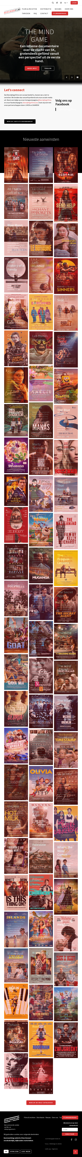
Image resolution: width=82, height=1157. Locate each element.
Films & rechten (29, 9)
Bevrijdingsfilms (67, 109)
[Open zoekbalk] (53, 3)
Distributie (45, 9)
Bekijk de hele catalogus (41, 1103)
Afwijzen (14, 1151)
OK (6, 1151)
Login (74, 3)
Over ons (69, 9)
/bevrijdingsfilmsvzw (30, 103)
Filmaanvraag (59, 13)
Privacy (46, 1144)
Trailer (47, 68)
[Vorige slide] (66, 77)
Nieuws (58, 9)
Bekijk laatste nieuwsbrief (20, 121)
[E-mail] (70, 1129)
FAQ (35, 13)
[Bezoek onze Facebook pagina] (57, 3)
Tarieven (26, 13)
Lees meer (25, 1151)
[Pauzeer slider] (77, 77)
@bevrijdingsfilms (44, 100)
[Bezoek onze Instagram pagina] (61, 3)
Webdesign (53, 1144)
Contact (44, 13)
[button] (75, 1152)
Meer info (32, 68)
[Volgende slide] (72, 77)
